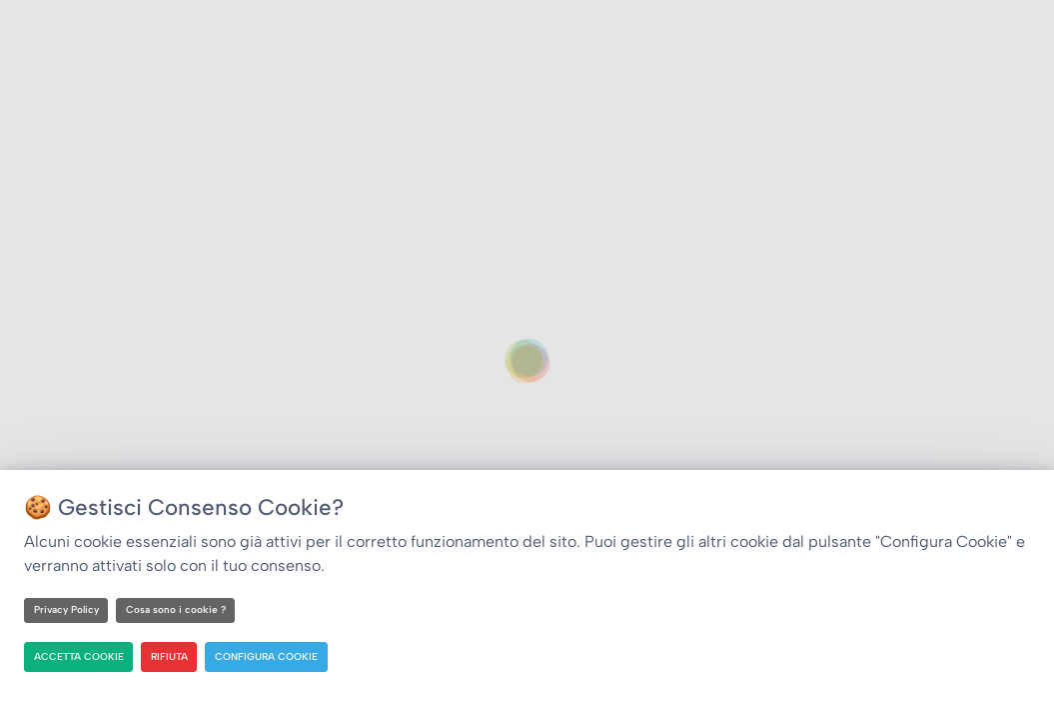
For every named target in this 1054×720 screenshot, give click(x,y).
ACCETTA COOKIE (79, 656)
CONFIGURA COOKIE (266, 656)
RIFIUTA (169, 656)
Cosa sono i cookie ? (176, 609)
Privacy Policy (66, 609)
